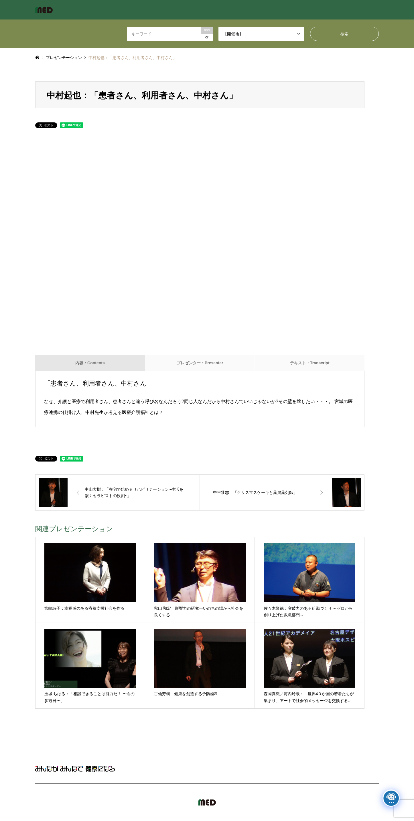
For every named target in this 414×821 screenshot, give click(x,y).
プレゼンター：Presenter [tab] (200, 363)
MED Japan (330, 802)
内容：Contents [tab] (90, 363)
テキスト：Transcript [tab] (310, 363)
